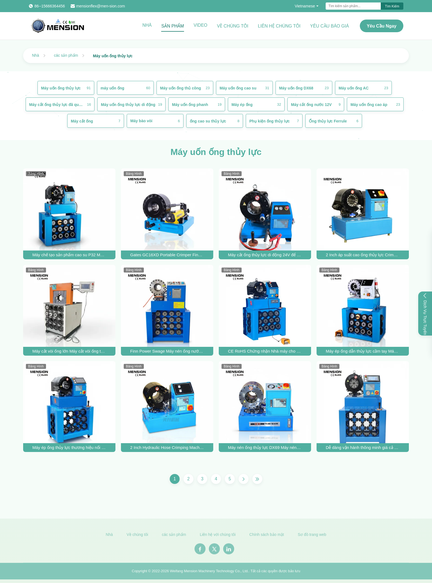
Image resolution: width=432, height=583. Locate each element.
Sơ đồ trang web (312, 536)
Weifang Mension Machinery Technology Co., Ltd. (209, 572)
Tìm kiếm (392, 6)
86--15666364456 (49, 6)
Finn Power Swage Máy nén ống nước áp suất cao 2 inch (167, 351)
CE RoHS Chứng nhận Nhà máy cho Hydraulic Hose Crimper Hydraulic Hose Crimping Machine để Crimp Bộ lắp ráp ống (265, 351)
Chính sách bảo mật (266, 536)
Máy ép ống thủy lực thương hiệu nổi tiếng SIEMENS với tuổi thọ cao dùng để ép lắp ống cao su (69, 447)
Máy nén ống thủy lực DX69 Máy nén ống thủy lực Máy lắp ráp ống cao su (265, 447)
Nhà (147, 25)
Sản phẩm (172, 26)
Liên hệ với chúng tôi (218, 536)
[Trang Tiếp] (244, 479)
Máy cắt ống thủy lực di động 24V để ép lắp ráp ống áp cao (265, 254)
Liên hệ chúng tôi (279, 26)
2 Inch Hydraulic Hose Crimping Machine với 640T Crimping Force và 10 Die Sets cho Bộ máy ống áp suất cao (167, 447)
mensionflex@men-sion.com (100, 6)
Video (200, 25)
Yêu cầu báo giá (329, 26)
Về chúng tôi (233, 26)
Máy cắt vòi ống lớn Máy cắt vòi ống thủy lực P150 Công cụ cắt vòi (69, 351)
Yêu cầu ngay (381, 26)
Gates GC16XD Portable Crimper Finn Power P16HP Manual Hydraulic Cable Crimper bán (167, 254)
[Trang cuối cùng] (257, 479)
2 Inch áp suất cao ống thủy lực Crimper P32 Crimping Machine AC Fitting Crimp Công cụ (363, 254)
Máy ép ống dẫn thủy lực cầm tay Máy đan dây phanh (363, 351)
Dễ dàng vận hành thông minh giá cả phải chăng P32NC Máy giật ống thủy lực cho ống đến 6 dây (363, 447)
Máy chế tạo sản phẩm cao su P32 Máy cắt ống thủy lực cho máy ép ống (69, 254)
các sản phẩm (66, 55)
